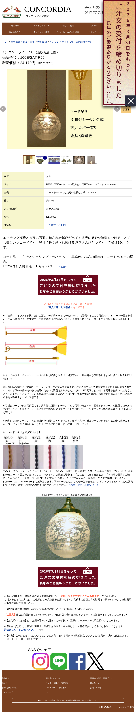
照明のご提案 (68, 25)
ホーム (48, 692)
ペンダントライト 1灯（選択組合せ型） (71, 41)
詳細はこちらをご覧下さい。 (19, 629)
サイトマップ (7, 692)
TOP (5, 41)
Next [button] (117, 109)
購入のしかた (15, 32)
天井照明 (42, 41)
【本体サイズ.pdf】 (56, 225)
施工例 (94, 25)
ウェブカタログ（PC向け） (57, 683)
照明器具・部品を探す (23, 41)
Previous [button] (3, 109)
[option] (60, 109)
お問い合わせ (95, 32)
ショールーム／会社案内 (68, 32)
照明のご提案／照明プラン (101, 678)
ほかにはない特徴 (41, 32)
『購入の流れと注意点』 (59, 307)
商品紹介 (15, 25)
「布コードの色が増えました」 (85, 485)
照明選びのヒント (41, 25)
